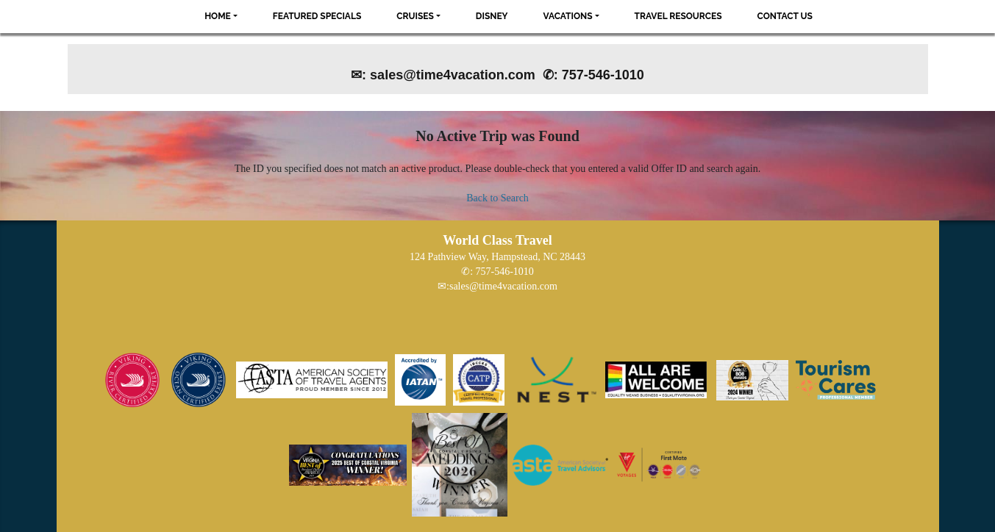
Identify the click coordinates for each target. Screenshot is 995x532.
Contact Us (785, 16)
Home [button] (217, 16)
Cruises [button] (415, 16)
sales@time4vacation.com (503, 286)
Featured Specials (317, 16)
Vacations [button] (568, 16)
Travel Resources (678, 16)
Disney (492, 16)
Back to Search (497, 198)
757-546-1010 (505, 271)
